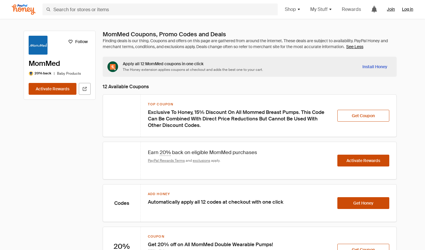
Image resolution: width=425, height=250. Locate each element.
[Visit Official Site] (85, 89)
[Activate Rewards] (52, 89)
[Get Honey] (363, 203)
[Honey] (23, 9)
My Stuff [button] (321, 9)
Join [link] (391, 9)
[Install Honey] (374, 66)
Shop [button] (293, 9)
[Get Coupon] (363, 116)
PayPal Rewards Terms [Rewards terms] (166, 160)
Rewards (351, 9)
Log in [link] (407, 9)
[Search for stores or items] (160, 9)
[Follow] (78, 42)
